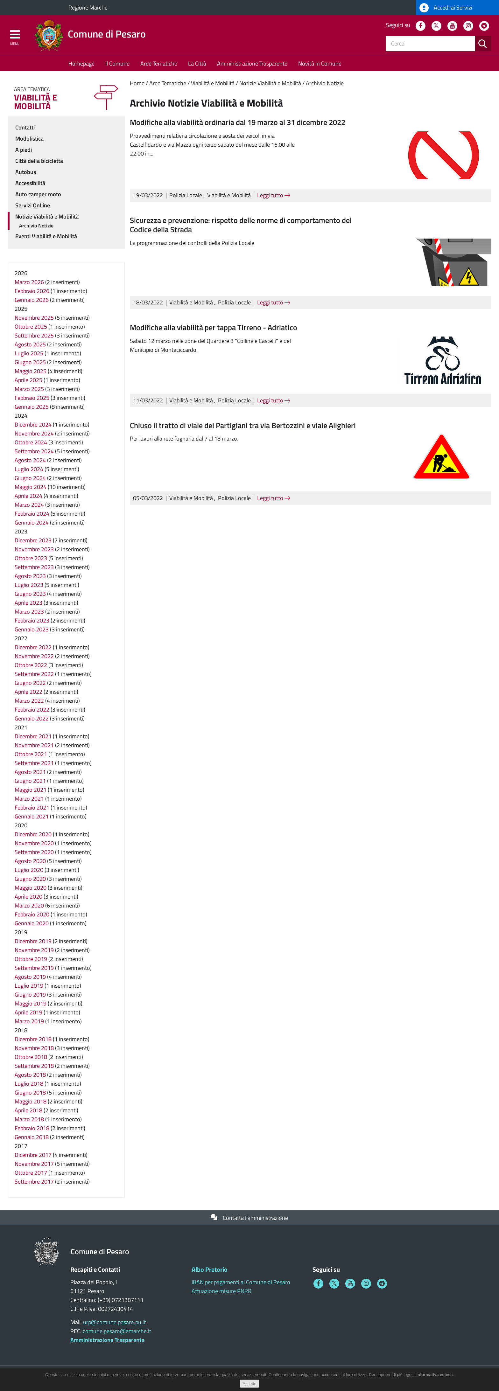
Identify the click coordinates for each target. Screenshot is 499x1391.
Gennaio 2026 (32, 300)
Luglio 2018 (29, 1083)
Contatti (25, 127)
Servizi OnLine (32, 205)
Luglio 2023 (29, 585)
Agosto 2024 (30, 460)
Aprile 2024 (28, 495)
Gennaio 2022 (32, 718)
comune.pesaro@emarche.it (117, 1331)
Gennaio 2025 (32, 406)
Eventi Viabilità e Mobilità (46, 236)
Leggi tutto (273, 195)
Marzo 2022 (29, 700)
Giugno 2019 (30, 994)
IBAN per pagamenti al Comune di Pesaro (241, 1282)
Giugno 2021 (30, 780)
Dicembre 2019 (33, 941)
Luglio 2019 (29, 985)
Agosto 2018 (30, 1074)
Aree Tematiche (158, 63)
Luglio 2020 (29, 870)
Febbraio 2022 (32, 709)
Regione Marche (88, 7)
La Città (197, 63)
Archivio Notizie (325, 83)
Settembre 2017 (34, 1181)
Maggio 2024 (30, 487)
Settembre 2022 (34, 674)
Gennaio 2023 (32, 629)
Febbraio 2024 (32, 513)
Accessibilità (30, 183)
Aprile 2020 (28, 896)
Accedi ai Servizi (445, 7)
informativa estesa (434, 1376)
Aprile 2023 (28, 602)
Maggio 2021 (30, 789)
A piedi (23, 149)
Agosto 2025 (30, 344)
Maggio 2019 (30, 1003)
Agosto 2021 (30, 772)
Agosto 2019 (30, 976)
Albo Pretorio (210, 1269)
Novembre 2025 (34, 317)
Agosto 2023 (30, 576)
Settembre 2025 (34, 335)
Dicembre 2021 (33, 736)
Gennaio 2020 (32, 923)
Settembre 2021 (34, 763)
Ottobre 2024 (31, 442)
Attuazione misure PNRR (221, 1291)
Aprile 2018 (28, 1110)
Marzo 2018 (29, 1119)
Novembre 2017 (34, 1163)
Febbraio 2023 (32, 620)
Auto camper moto (38, 194)
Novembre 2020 (34, 843)
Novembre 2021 (34, 745)
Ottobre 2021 (31, 754)
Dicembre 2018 (33, 1039)
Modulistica (29, 138)
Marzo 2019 (29, 1021)
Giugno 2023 (30, 593)
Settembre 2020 (34, 852)
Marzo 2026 (29, 282)
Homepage (81, 63)
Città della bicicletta (39, 160)
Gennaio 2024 (32, 522)
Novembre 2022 (34, 656)
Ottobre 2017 (31, 1172)
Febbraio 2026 (32, 291)
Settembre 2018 (34, 1065)
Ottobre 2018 (31, 1057)
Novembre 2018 (34, 1048)
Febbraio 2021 (32, 807)
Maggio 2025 (30, 371)
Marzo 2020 (29, 905)
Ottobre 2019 (31, 959)
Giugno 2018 (30, 1092)
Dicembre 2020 (33, 834)
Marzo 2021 (29, 798)
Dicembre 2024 (33, 424)
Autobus (25, 172)
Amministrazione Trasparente (252, 63)
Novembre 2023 (34, 549)
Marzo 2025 (29, 389)
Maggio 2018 (30, 1101)
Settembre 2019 (34, 967)
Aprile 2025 (28, 380)
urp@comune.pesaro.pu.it (114, 1322)
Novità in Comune (319, 63)
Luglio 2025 (29, 353)
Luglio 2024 (29, 469)
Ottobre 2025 (31, 326)
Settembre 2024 (34, 451)
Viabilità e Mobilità (213, 83)
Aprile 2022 (28, 691)
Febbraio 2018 (32, 1128)
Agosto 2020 (30, 861)
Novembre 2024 (34, 433)
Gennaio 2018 (32, 1137)
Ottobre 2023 (31, 558)
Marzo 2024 (29, 504)
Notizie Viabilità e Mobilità (270, 83)
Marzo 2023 (29, 611)
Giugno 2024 (30, 478)
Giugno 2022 (30, 682)
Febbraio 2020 (32, 914)
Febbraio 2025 (32, 397)
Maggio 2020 (30, 887)
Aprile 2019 (28, 1012)
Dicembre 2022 (33, 647)
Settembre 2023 (34, 567)
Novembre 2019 (34, 950)
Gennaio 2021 (32, 816)
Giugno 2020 (30, 878)
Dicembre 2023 (33, 540)
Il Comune (117, 63)
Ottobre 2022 (31, 665)
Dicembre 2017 (33, 1155)
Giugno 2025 (30, 362)
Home (137, 83)
